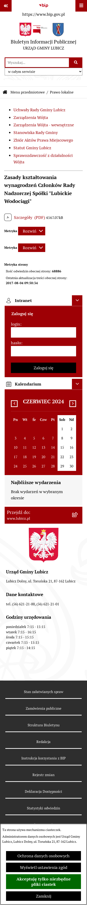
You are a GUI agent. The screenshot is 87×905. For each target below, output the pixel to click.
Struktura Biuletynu (44, 725)
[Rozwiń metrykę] (31, 231)
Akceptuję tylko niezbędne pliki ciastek (43, 881)
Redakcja (43, 742)
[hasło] (43, 351)
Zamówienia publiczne (43, 708)
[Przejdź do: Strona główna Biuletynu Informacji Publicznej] (5, 92)
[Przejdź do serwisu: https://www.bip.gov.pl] (43, 9)
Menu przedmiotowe (27, 92)
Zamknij (43, 896)
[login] (43, 332)
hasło (16, 342)
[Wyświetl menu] (81, 6)
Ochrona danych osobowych (43, 855)
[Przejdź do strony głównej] (43, 38)
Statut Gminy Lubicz (32, 147)
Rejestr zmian (43, 775)
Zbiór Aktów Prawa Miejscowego (43, 140)
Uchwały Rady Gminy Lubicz (39, 109)
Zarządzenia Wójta (30, 117)
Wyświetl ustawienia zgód (43, 867)
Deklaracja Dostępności (43, 791)
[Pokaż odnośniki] (6, 6)
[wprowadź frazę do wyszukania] (37, 62)
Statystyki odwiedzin (43, 808)
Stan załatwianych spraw (43, 692)
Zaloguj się (43, 367)
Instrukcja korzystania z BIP (43, 758)
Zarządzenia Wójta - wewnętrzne (43, 125)
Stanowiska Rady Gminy (35, 132)
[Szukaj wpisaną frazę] (76, 62)
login (15, 324)
